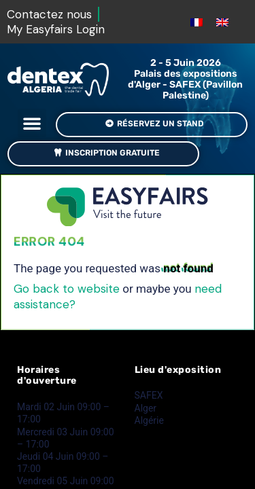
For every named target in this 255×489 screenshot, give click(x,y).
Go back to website (67, 288)
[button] (32, 123)
